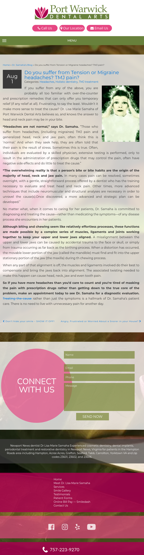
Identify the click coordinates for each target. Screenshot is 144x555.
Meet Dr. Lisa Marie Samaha (72, 458)
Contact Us (61, 482)
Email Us (99, 28)
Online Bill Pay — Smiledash (72, 478)
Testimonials (62, 470)
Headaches (43, 81)
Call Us (45, 28)
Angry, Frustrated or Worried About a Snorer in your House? (103, 296)
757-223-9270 (65, 526)
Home (6, 64)
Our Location (71, 28)
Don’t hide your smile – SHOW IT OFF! (27, 296)
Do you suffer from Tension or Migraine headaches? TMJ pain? (69, 74)
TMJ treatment (82, 81)
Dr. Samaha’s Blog (20, 64)
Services (60, 462)
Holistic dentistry (62, 81)
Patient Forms (63, 474)
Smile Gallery (63, 466)
